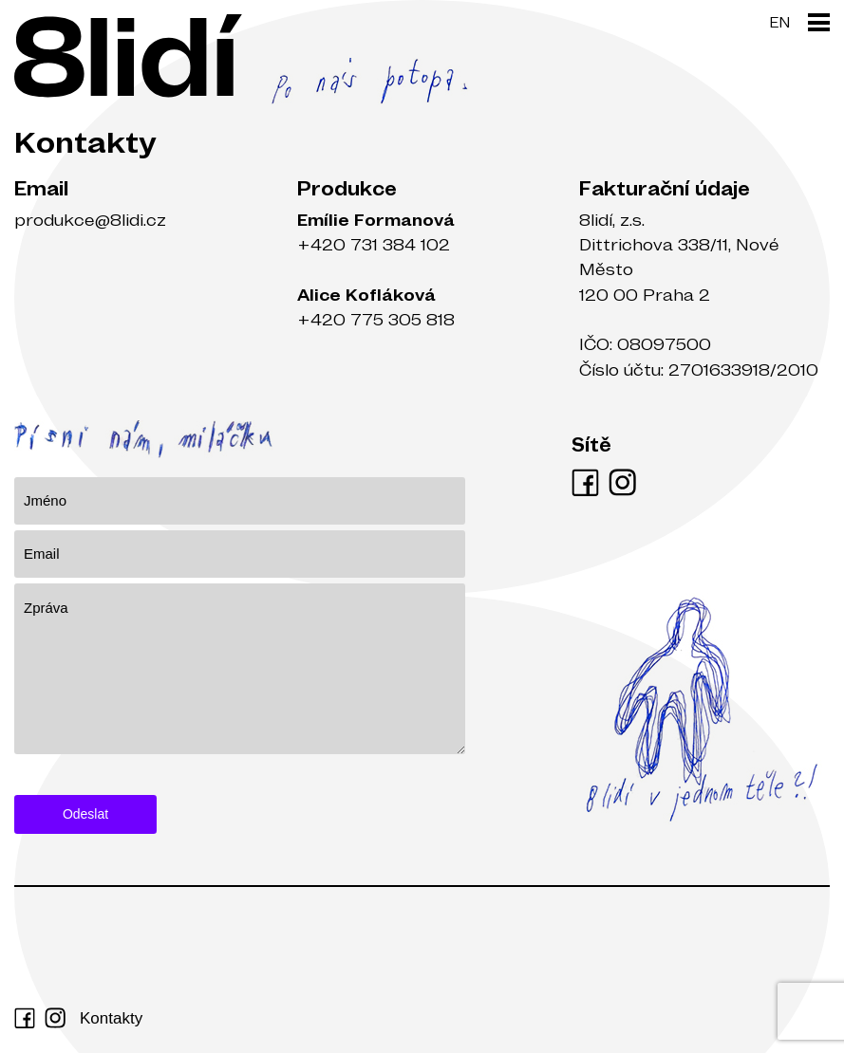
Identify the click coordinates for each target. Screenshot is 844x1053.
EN (779, 21)
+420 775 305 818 (376, 319)
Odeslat (85, 814)
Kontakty (111, 1018)
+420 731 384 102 (373, 244)
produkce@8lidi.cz (90, 220)
